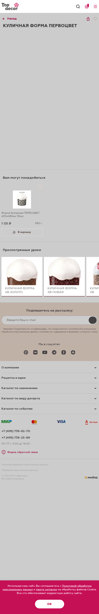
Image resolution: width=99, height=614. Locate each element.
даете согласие (46, 589)
